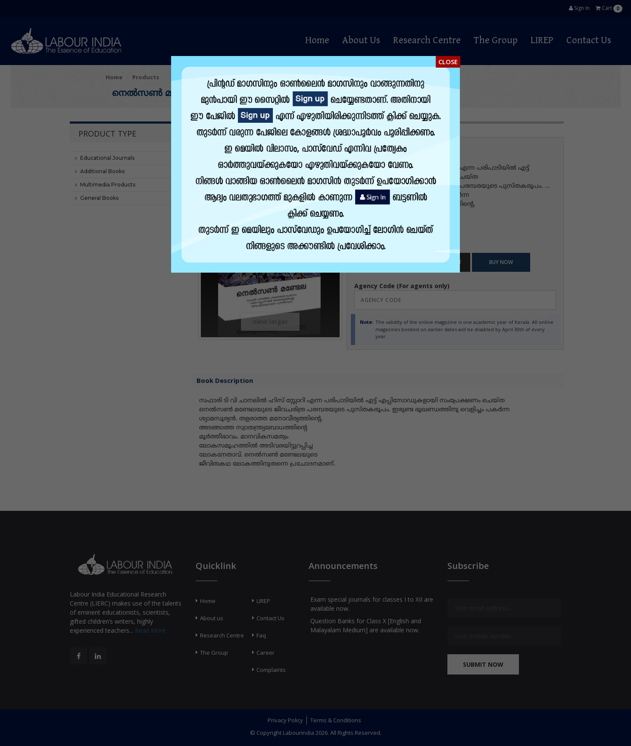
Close (448, 61)
